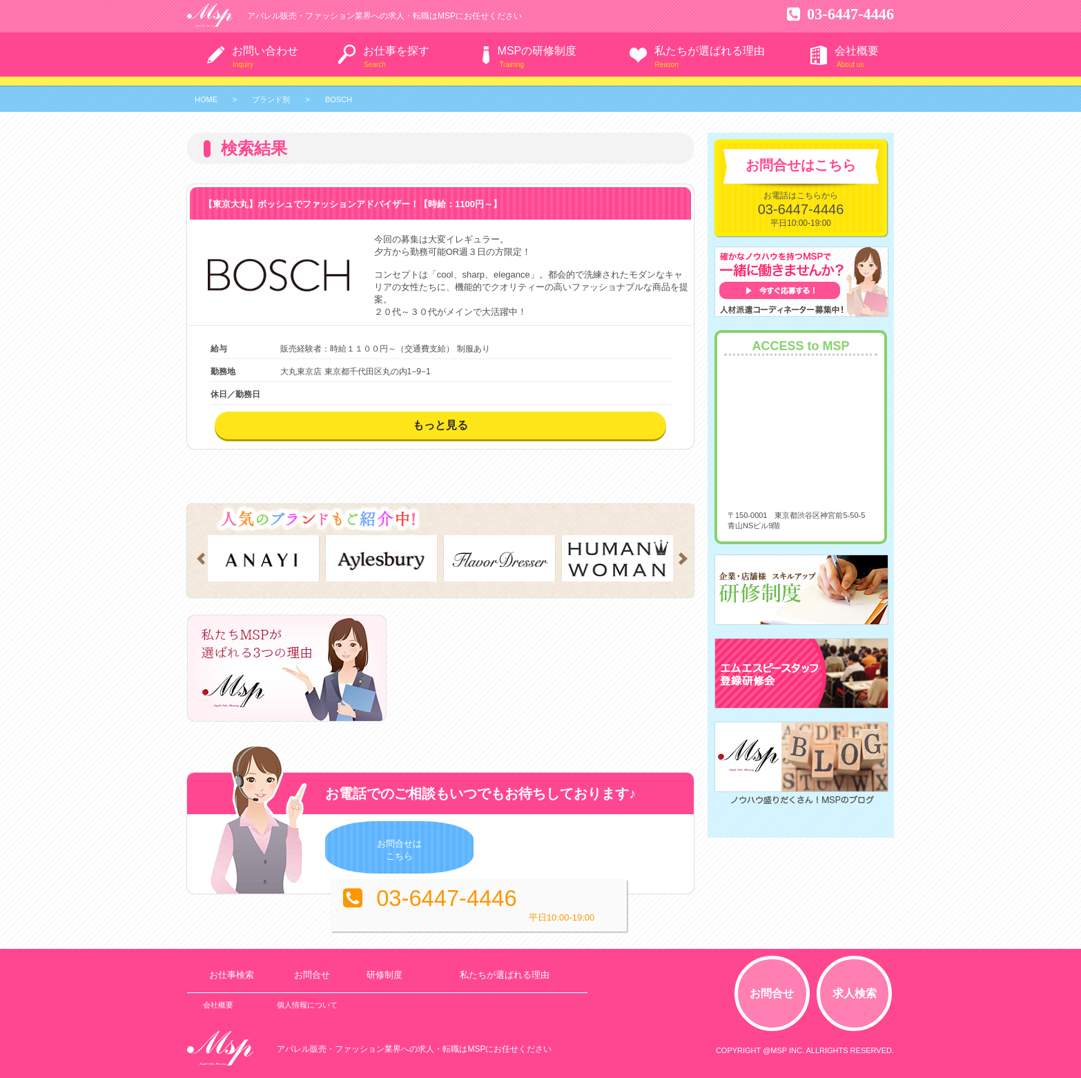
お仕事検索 (230, 971)
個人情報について (305, 1001)
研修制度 (379, 971)
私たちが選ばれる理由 (709, 51)
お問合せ (309, 971)
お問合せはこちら (357, 849)
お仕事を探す (396, 51)
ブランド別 (271, 99)
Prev (198, 558)
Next (685, 558)
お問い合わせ (265, 51)
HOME (206, 99)
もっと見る (440, 425)
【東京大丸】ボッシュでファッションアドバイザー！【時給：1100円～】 (353, 204)
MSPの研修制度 (537, 51)
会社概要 (857, 51)
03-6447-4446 (836, 12)
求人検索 (857, 989)
